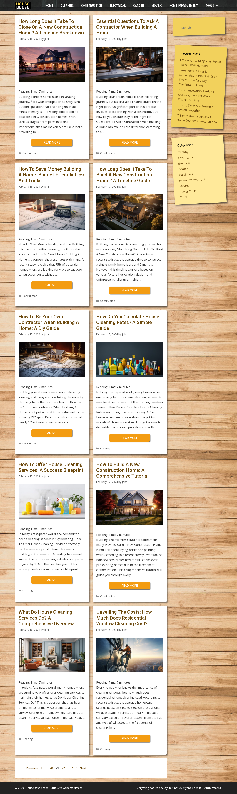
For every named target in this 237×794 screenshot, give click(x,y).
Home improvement (183, 5)
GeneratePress (73, 788)
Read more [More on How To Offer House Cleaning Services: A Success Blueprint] (52, 580)
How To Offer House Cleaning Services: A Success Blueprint (51, 467)
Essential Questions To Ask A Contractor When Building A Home (127, 27)
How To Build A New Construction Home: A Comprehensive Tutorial (122, 470)
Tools (213, 5)
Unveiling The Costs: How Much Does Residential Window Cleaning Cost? (124, 617)
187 (75, 768)
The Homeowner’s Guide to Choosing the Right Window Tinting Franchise (196, 95)
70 (51, 768)
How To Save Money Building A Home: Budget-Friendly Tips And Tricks (51, 174)
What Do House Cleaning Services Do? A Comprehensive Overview (46, 617)
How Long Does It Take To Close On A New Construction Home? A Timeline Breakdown (51, 27)
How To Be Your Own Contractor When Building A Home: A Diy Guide (49, 322)
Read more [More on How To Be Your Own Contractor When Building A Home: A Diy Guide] (52, 433)
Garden (138, 5)
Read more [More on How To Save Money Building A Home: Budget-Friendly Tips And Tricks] (52, 285)
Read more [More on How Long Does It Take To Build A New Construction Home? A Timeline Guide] (129, 290)
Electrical (117, 5)
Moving (156, 5)
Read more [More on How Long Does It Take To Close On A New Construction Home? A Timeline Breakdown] (52, 142)
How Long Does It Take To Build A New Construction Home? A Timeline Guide (124, 174)
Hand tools (186, 174)
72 (63, 768)
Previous (30, 768)
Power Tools (188, 191)
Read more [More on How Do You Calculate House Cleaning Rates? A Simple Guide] (129, 438)
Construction (91, 5)
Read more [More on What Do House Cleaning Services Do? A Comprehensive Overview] (52, 728)
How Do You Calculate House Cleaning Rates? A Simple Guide (127, 322)
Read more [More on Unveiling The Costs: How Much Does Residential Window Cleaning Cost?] (129, 738)
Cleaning (67, 5)
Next (85, 768)
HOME (49, 5)
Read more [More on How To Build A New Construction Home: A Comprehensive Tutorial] (129, 585)
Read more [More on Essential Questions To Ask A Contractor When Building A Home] (129, 142)
